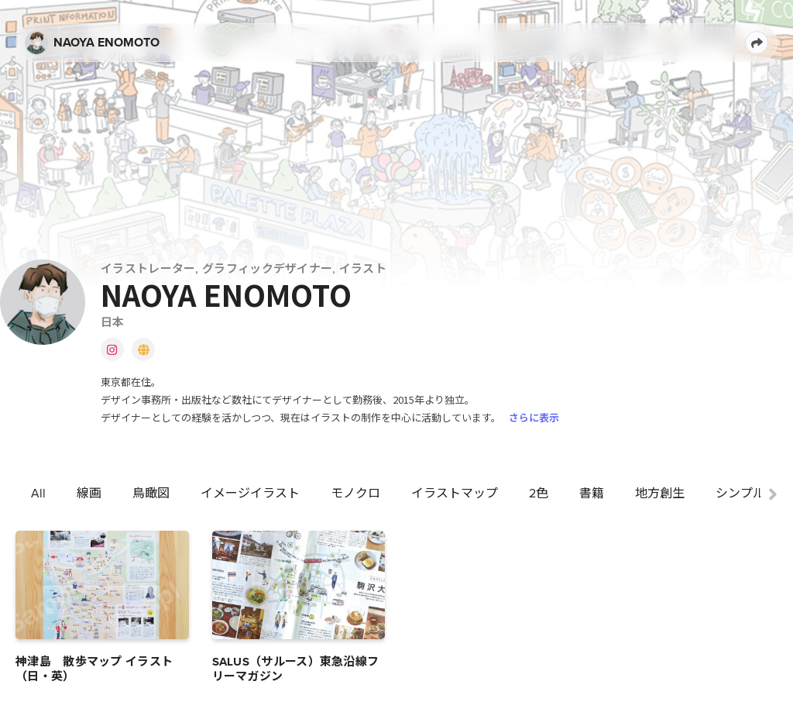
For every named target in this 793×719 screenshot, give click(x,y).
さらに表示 (534, 417)
